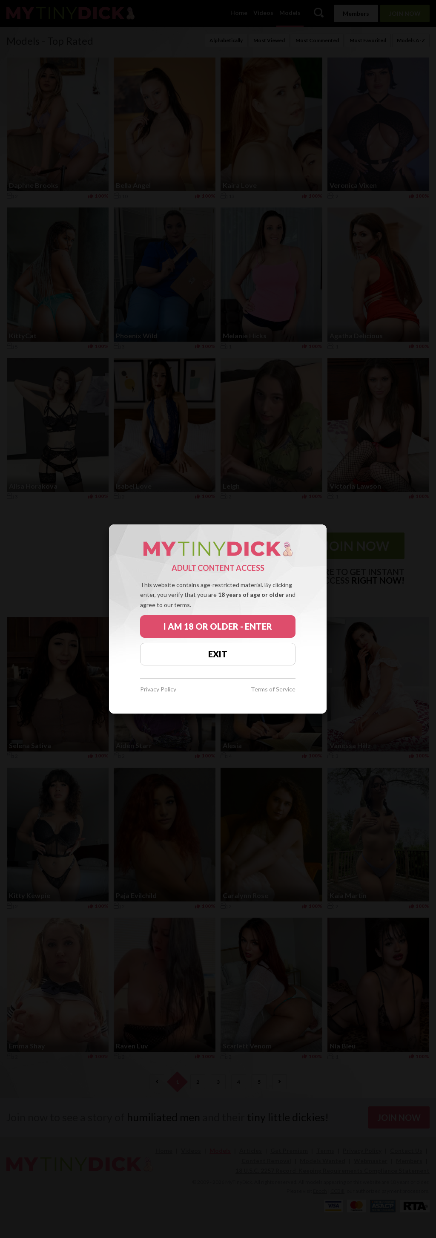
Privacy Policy (158, 689)
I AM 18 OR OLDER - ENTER (218, 626)
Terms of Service (273, 689)
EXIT (217, 654)
